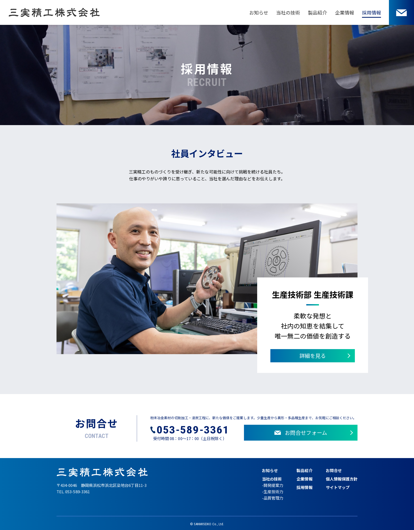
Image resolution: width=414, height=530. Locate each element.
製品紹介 (317, 12)
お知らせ (258, 12)
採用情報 (371, 12)
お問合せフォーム (300, 432)
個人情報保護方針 (341, 479)
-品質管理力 (272, 498)
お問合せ (334, 470)
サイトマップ (338, 487)
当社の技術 (288, 12)
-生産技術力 (272, 491)
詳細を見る (312, 355)
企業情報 (344, 12)
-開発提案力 (272, 485)
